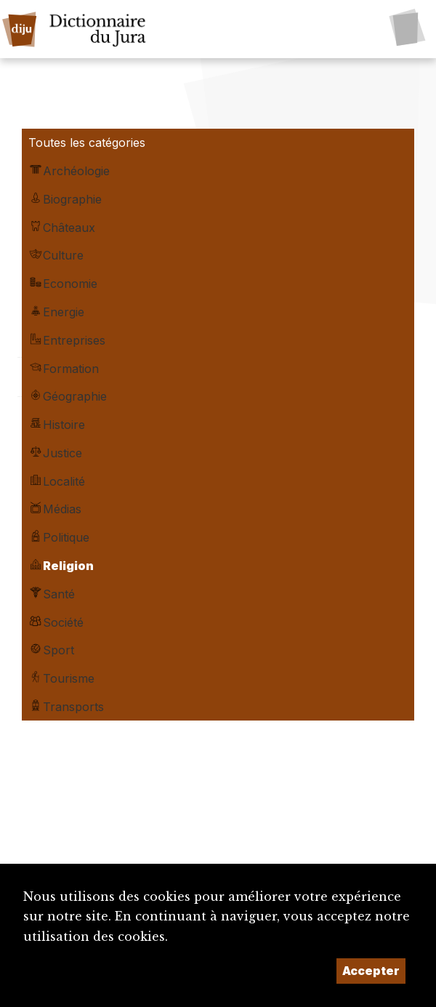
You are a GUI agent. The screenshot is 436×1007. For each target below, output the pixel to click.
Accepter (371, 970)
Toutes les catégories (86, 142)
